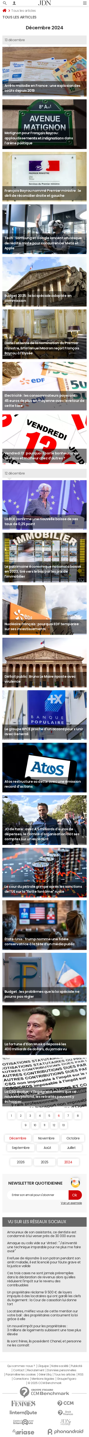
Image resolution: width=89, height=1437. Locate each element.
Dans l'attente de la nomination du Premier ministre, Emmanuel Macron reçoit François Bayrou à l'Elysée (42, 348)
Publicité (76, 1366)
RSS (81, 1374)
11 (44, 1125)
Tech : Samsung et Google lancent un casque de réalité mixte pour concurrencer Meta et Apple (43, 243)
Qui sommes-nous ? (21, 1366)
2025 (44, 1162)
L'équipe (43, 1366)
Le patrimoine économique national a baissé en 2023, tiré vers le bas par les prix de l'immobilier (43, 571)
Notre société (59, 1366)
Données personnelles (61, 1370)
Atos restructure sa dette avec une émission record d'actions (43, 784)
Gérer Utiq (44, 1374)
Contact (18, 1370)
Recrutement (35, 1370)
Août (47, 1147)
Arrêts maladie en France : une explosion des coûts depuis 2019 (42, 88)
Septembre (21, 1147)
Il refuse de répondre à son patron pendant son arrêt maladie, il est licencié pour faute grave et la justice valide (44, 1262)
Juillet (71, 1147)
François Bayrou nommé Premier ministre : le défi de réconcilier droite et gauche (43, 193)
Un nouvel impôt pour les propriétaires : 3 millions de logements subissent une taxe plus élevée (44, 1330)
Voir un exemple (71, 1203)
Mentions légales (43, 1378)
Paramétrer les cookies (21, 1374)
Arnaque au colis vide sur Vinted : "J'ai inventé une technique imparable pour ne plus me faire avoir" (44, 1247)
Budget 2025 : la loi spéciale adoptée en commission (38, 298)
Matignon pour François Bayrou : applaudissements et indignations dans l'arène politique (39, 138)
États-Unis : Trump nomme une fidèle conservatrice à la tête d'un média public (40, 941)
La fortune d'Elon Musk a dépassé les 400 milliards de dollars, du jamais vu (36, 1046)
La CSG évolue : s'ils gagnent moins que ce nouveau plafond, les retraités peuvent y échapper (40, 1096)
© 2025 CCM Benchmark (44, 1383)
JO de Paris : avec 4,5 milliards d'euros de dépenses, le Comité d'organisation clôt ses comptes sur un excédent (42, 834)
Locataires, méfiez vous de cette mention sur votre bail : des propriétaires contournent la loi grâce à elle (42, 1315)
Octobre (73, 1138)
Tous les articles (64, 1374)
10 (35, 1125)
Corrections (21, 1378)
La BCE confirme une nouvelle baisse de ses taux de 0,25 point (41, 521)
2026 (20, 1162)
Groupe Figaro (66, 1378)
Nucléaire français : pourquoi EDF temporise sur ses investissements (42, 626)
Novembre (46, 1138)
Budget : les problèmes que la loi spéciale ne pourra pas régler (42, 994)
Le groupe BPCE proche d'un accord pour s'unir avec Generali (44, 731)
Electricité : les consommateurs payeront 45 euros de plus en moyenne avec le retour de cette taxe (44, 400)
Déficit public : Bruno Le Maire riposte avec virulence (40, 679)
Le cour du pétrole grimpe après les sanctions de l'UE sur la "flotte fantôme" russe (43, 889)
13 (63, 1125)
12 (54, 1125)
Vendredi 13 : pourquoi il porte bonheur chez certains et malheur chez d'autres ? (42, 456)
